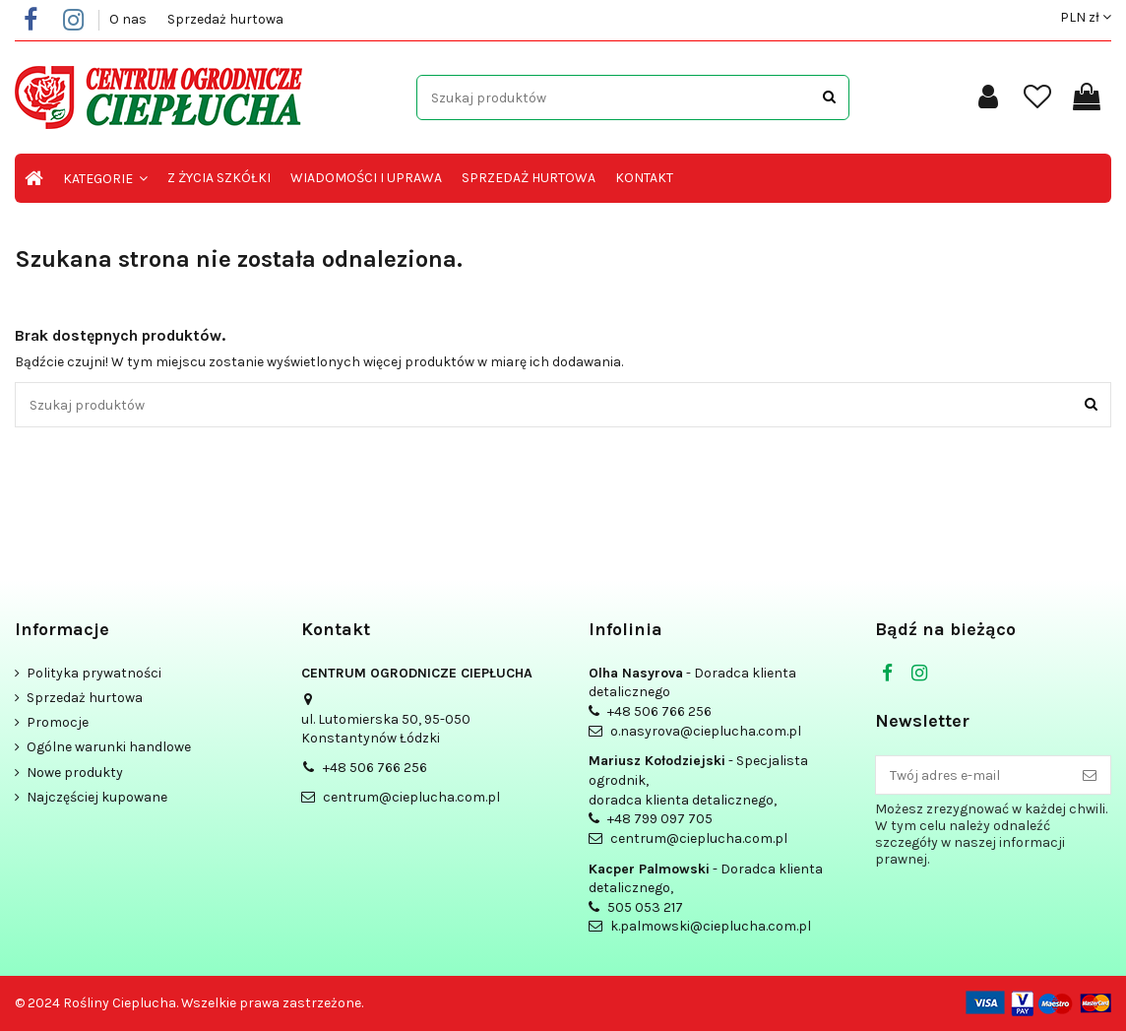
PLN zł (1085, 17)
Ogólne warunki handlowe (109, 747)
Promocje (58, 722)
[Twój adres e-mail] (972, 775)
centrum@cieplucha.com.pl (411, 797)
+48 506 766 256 (375, 767)
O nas (129, 19)
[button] (105, 178)
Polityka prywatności (94, 673)
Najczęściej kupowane (97, 797)
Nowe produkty (75, 772)
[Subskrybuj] (1089, 775)
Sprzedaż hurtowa (225, 19)
